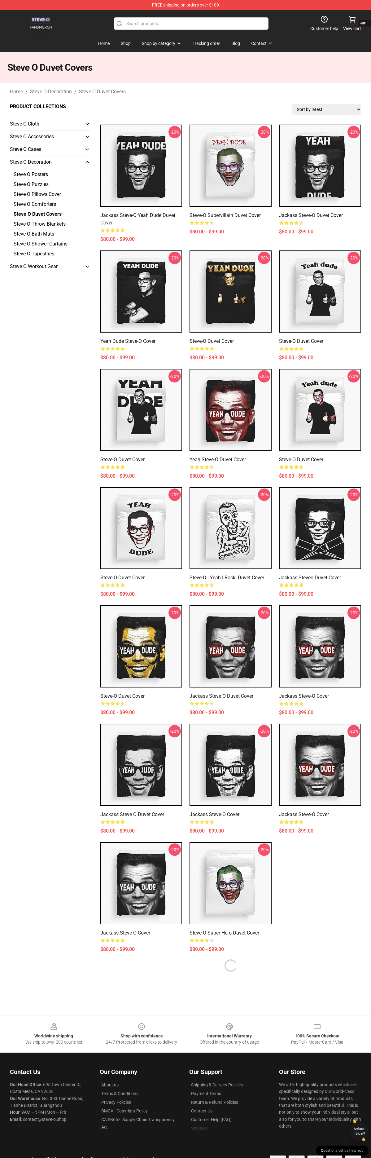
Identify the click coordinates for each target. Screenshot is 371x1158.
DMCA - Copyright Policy (124, 1110)
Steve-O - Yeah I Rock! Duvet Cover (227, 578)
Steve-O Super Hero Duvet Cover (224, 933)
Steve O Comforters (35, 204)
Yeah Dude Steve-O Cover (127, 341)
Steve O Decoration (51, 92)
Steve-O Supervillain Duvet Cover (225, 215)
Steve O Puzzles (31, 184)
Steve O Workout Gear (34, 266)
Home (16, 92)
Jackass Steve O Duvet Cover (221, 696)
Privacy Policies (116, 1102)
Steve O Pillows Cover (37, 194)
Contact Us (201, 1110)
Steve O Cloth (24, 124)
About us (110, 1084)
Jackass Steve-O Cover (304, 696)
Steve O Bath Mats (34, 234)
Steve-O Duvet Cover (212, 341)
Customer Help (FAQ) (211, 1119)
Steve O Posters (31, 174)
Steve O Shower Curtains (41, 244)
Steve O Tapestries (34, 254)
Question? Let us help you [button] (342, 1150)
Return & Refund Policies (214, 1102)
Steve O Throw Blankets (40, 224)
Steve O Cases (25, 149)
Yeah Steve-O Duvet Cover (218, 459)
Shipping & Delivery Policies (217, 1084)
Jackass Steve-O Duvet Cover (311, 215)
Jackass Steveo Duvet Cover (310, 578)
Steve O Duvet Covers (102, 92)
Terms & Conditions (119, 1093)
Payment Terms (206, 1093)
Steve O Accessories (32, 136)
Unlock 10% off (359, 1131)
